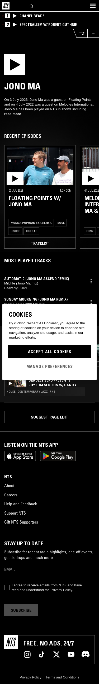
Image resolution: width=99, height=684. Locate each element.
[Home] (6, 6)
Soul (60, 223)
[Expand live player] (93, 33)
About (9, 485)
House (15, 231)
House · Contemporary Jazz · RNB (31, 391)
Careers (10, 494)
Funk (89, 231)
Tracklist (40, 243)
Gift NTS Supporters (21, 522)
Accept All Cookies (49, 351)
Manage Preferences (49, 366)
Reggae (31, 231)
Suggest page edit (49, 417)
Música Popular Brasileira (31, 223)
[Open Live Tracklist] (80, 33)
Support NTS (15, 513)
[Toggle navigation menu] (92, 6)
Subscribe (21, 610)
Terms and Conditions (62, 677)
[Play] (23, 66)
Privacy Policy (61, 590)
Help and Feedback (20, 503)
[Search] (32, 5)
